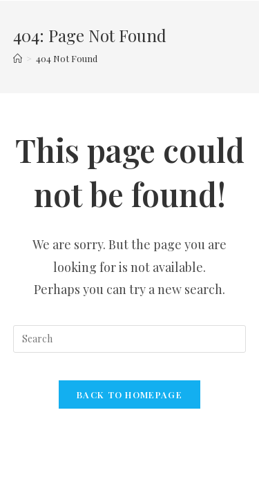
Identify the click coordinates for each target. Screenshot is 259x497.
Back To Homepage (129, 394)
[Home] (17, 58)
